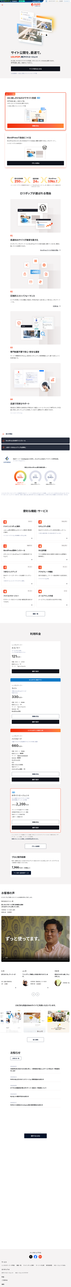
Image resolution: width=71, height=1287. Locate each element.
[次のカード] (37, 994)
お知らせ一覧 (15, 1058)
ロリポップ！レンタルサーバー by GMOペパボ (35, 4)
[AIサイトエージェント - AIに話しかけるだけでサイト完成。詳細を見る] (35, 111)
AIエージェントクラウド (21, 1273)
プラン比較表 (35, 846)
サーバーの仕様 (40, 1265)
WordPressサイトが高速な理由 (50, 250)
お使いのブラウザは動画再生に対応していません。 (35, 939)
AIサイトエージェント (7, 1273)
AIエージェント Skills (59, 1265)
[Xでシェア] (30, 1256)
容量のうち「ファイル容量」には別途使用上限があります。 (25, 838)
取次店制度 (49, 1265)
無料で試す (35, 671)
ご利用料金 (5, 1280)
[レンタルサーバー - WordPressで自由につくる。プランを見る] (35, 149)
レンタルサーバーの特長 (8, 1265)
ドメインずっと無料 (28, 1265)
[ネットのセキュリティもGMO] (12, 1)
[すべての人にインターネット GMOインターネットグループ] (59, 1)
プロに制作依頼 (35, 1143)
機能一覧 (35, 614)
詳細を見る (35, 716)
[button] (2, 4)
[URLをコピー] (40, 1256)
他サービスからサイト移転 (35, 1147)
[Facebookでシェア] (35, 1256)
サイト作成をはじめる (35, 69)
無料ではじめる (35, 1136)
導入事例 (35, 1040)
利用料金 (57, 306)
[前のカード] (33, 994)
